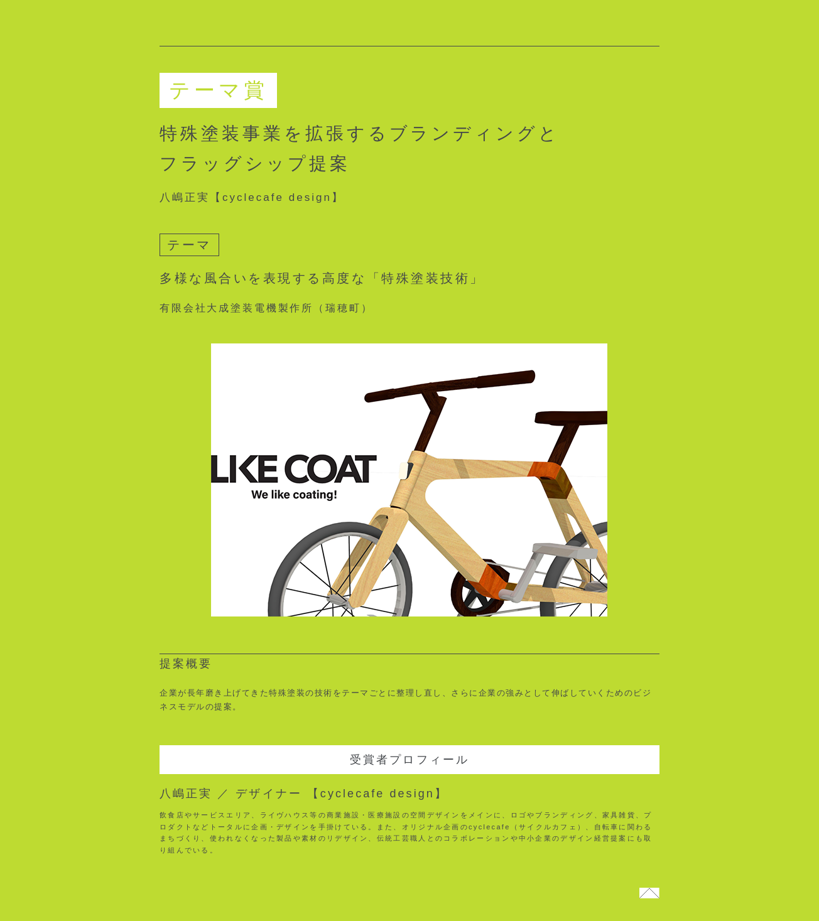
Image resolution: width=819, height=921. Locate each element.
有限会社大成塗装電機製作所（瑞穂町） (273, 308)
